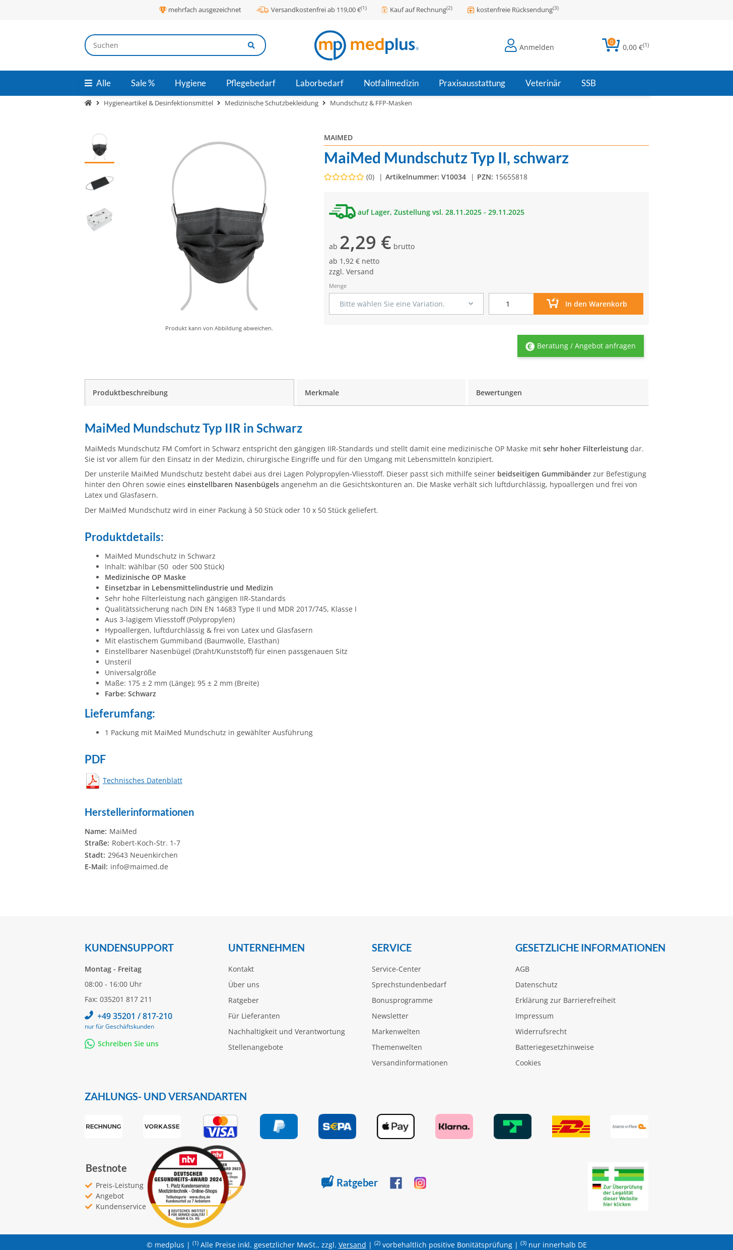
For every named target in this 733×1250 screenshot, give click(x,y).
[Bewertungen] (350, 177)
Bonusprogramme (402, 1000)
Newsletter (390, 1016)
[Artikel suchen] (252, 45)
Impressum (534, 1016)
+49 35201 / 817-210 (134, 1016)
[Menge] (511, 304)
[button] (529, 45)
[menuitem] (143, 83)
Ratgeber (243, 1000)
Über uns (243, 984)
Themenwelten (397, 1047)
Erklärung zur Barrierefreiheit (565, 1000)
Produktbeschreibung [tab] (130, 392)
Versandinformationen (410, 1062)
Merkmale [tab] (322, 392)
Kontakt (241, 969)
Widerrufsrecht (541, 1031)
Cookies (528, 1062)
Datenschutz (536, 984)
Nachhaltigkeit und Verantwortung (286, 1031)
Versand (360, 271)
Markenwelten (396, 1031)
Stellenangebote (255, 1047)
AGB (522, 969)
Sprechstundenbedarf (409, 984)
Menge (338, 285)
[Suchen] (161, 45)
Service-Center (396, 969)
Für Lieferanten (254, 1016)
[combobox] (406, 304)
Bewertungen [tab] (499, 392)
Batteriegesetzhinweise (554, 1047)
